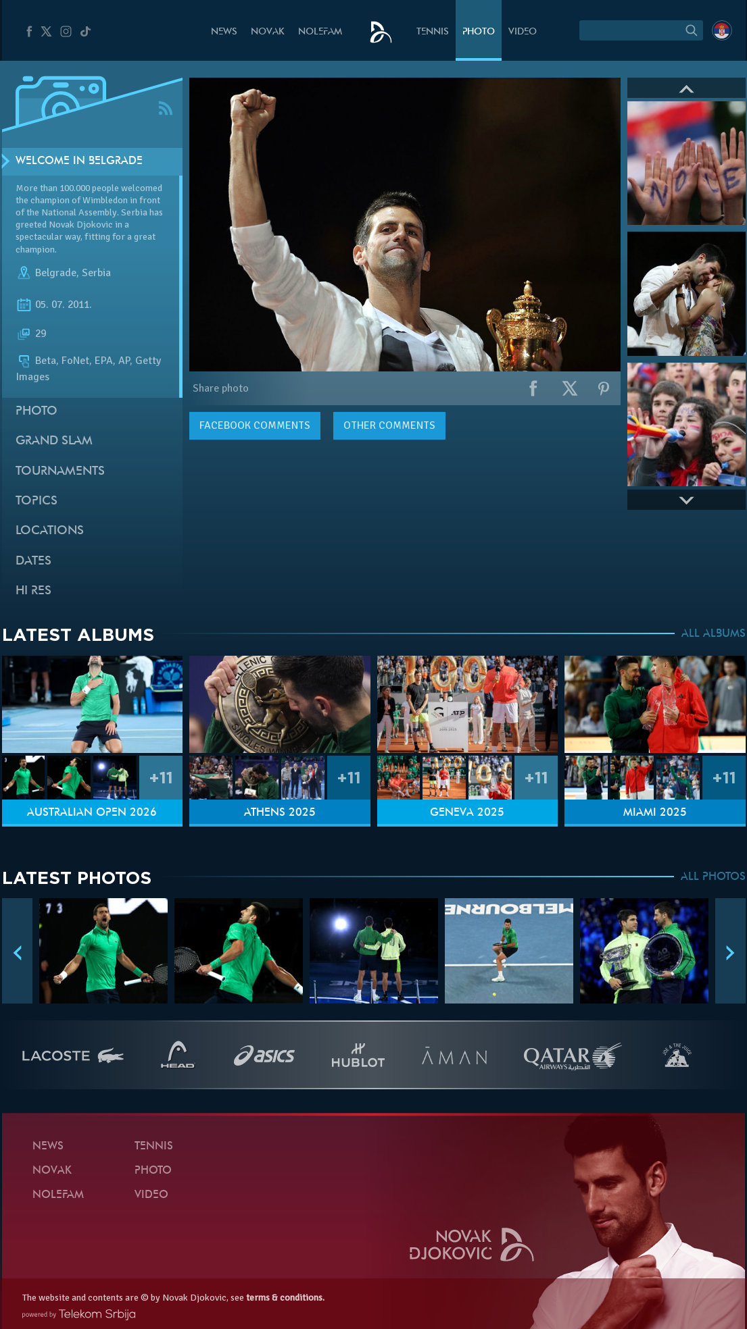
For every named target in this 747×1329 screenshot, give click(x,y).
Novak (268, 32)
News (224, 32)
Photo (478, 32)
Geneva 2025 (467, 813)
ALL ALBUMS (713, 634)
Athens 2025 (280, 813)
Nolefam (320, 32)
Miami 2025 (655, 813)
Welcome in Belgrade (79, 161)
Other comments (389, 425)
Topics (36, 501)
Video (522, 32)
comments (254, 425)
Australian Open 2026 (92, 813)
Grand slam (54, 441)
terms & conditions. (285, 1297)
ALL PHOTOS (713, 877)
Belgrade (55, 273)
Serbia (96, 273)
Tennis (432, 32)
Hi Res (33, 591)
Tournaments (60, 471)
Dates (33, 561)
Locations (50, 531)
